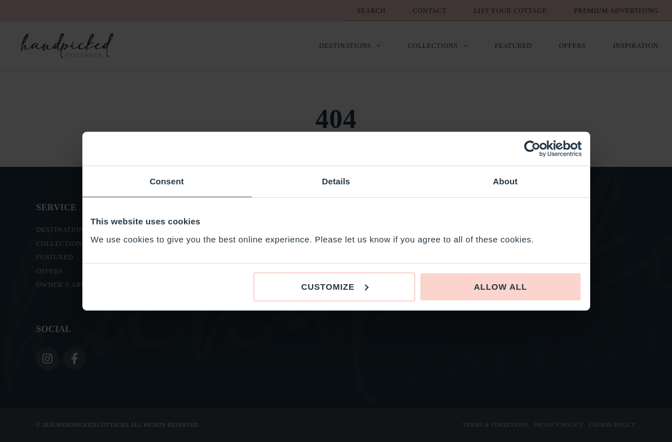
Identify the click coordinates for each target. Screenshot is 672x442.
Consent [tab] (167, 181)
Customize (334, 286)
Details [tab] (336, 181)
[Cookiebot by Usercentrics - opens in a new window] (532, 148)
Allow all (501, 286)
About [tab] (505, 181)
